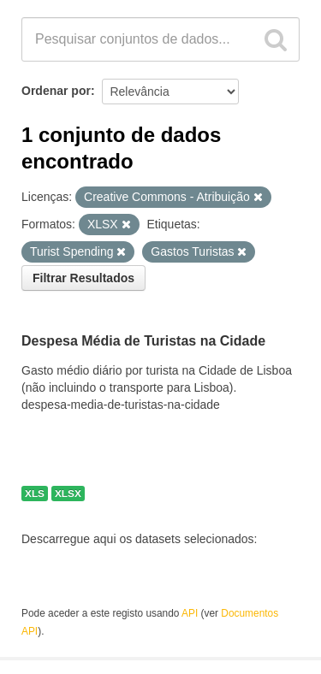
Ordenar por (56, 91)
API (189, 613)
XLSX (68, 494)
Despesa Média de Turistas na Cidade (143, 341)
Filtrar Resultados (83, 278)
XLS (35, 494)
